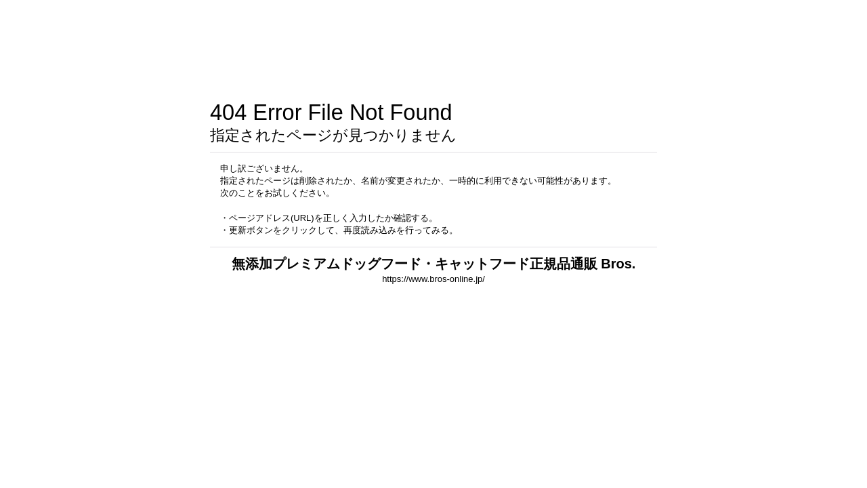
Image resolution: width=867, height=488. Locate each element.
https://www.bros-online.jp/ (433, 279)
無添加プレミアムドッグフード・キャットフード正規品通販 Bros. (434, 263)
